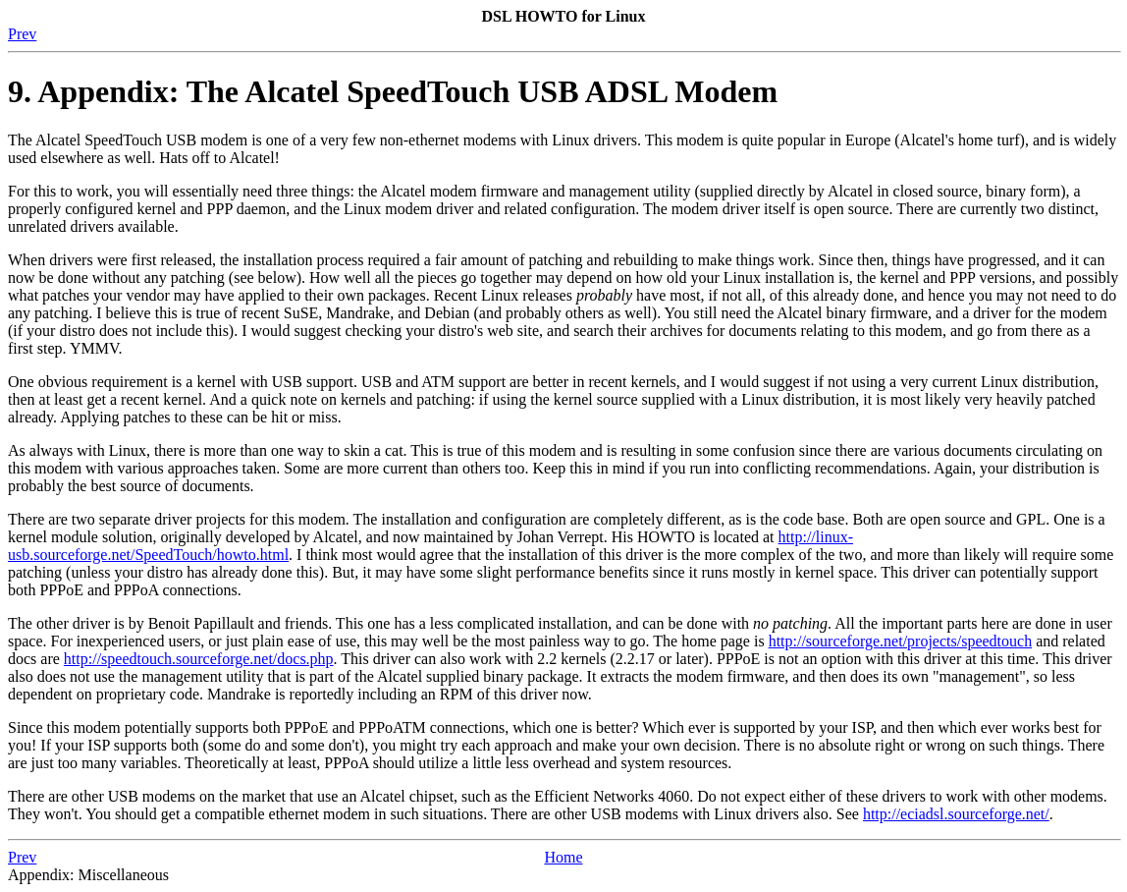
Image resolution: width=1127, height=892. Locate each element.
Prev (22, 34)
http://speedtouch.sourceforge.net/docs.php (199, 658)
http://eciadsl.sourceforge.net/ (956, 814)
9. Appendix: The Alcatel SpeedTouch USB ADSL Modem (393, 91)
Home (563, 857)
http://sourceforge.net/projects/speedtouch (901, 641)
